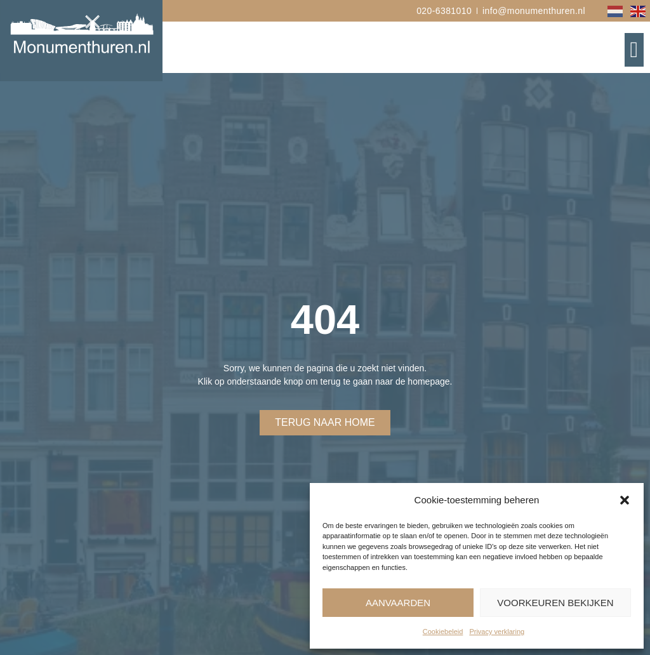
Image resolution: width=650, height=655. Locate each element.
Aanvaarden (398, 602)
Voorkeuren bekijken (555, 602)
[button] (624, 500)
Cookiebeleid (443, 631)
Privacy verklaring (496, 631)
